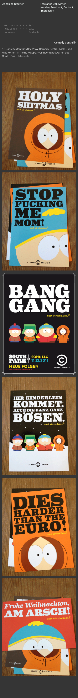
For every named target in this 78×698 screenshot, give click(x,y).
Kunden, (45, 7)
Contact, (69, 7)
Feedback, (57, 7)
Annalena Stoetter (13, 3)
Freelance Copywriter (53, 3)
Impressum (47, 10)
